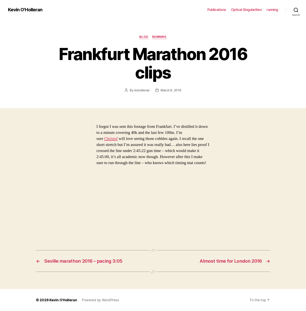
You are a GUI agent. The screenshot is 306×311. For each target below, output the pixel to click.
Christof (111, 138)
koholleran (141, 90)
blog (143, 37)
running (272, 10)
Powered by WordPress (100, 300)
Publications (216, 10)
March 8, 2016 (171, 90)
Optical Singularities (246, 10)
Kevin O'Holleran (25, 9)
